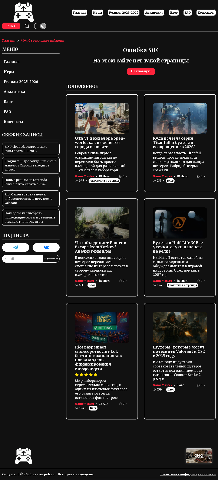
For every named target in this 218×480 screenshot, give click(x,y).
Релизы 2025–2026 (123, 12)
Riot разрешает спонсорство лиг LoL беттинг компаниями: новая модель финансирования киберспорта (98, 358)
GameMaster (84, 176)
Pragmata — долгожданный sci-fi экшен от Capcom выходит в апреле (30, 165)
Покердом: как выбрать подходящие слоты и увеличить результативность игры (30, 217)
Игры (97, 12)
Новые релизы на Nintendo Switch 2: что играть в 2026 (25, 182)
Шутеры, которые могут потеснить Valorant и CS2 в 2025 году (179, 351)
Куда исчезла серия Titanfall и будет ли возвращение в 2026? (174, 142)
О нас (11, 26)
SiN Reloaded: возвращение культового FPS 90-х (25, 149)
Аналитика (154, 12)
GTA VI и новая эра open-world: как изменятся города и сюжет (100, 142)
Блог (174, 12)
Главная (79, 12)
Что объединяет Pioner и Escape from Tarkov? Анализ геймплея (100, 247)
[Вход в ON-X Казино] (199, 456)
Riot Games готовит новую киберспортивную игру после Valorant (28, 198)
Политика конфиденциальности (188, 474)
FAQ (188, 12)
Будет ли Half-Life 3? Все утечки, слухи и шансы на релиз (178, 247)
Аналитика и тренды (104, 180)
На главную (141, 71)
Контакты (206, 12)
